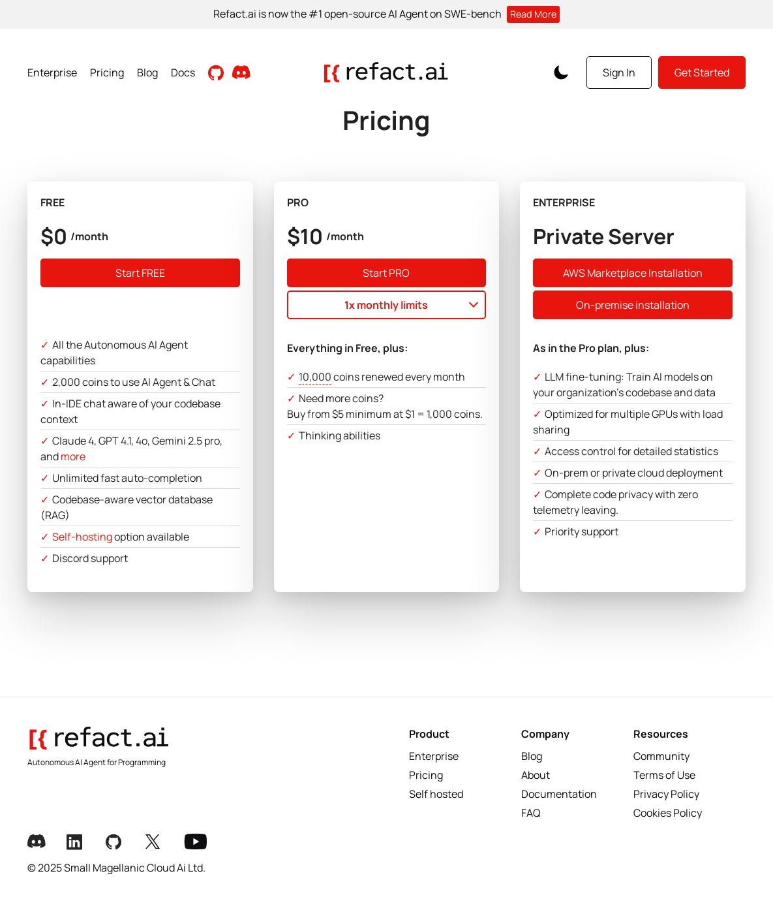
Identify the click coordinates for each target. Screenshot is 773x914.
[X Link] (158, 842)
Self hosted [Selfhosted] (436, 794)
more (73, 456)
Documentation (559, 794)
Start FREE (140, 273)
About (535, 775)
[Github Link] (119, 842)
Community (661, 756)
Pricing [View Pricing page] (107, 72)
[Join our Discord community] (241, 72)
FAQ (531, 813)
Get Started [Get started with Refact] (701, 72)
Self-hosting (82, 536)
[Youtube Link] (197, 842)
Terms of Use (664, 775)
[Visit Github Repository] (217, 72)
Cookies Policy (667, 813)
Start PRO (386, 273)
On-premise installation (633, 305)
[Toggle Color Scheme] (561, 72)
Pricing (426, 775)
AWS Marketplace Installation (633, 273)
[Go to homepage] (386, 72)
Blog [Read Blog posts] (147, 72)
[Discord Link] (40, 842)
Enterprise (434, 756)
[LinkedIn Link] (80, 842)
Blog (531, 756)
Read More (533, 14)
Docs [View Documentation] (183, 72)
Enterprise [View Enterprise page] (52, 72)
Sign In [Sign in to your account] (619, 72)
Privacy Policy (666, 794)
